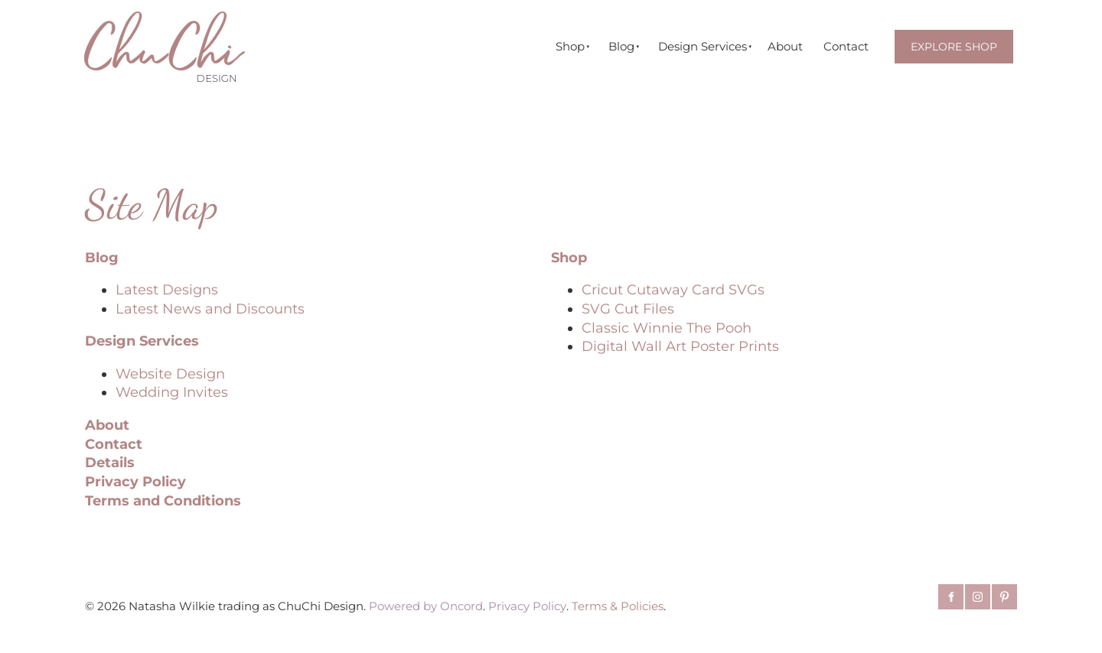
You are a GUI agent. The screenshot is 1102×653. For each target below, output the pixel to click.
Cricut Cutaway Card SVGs (673, 289)
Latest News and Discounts (210, 309)
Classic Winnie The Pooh (667, 328)
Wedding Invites (172, 392)
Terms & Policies (617, 606)
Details (110, 462)
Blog (621, 46)
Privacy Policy (135, 481)
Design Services (702, 46)
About (785, 46)
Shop (570, 46)
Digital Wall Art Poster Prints (680, 346)
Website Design (170, 373)
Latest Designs (167, 289)
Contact (846, 46)
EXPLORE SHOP (951, 39)
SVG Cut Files (628, 309)
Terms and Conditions (163, 500)
